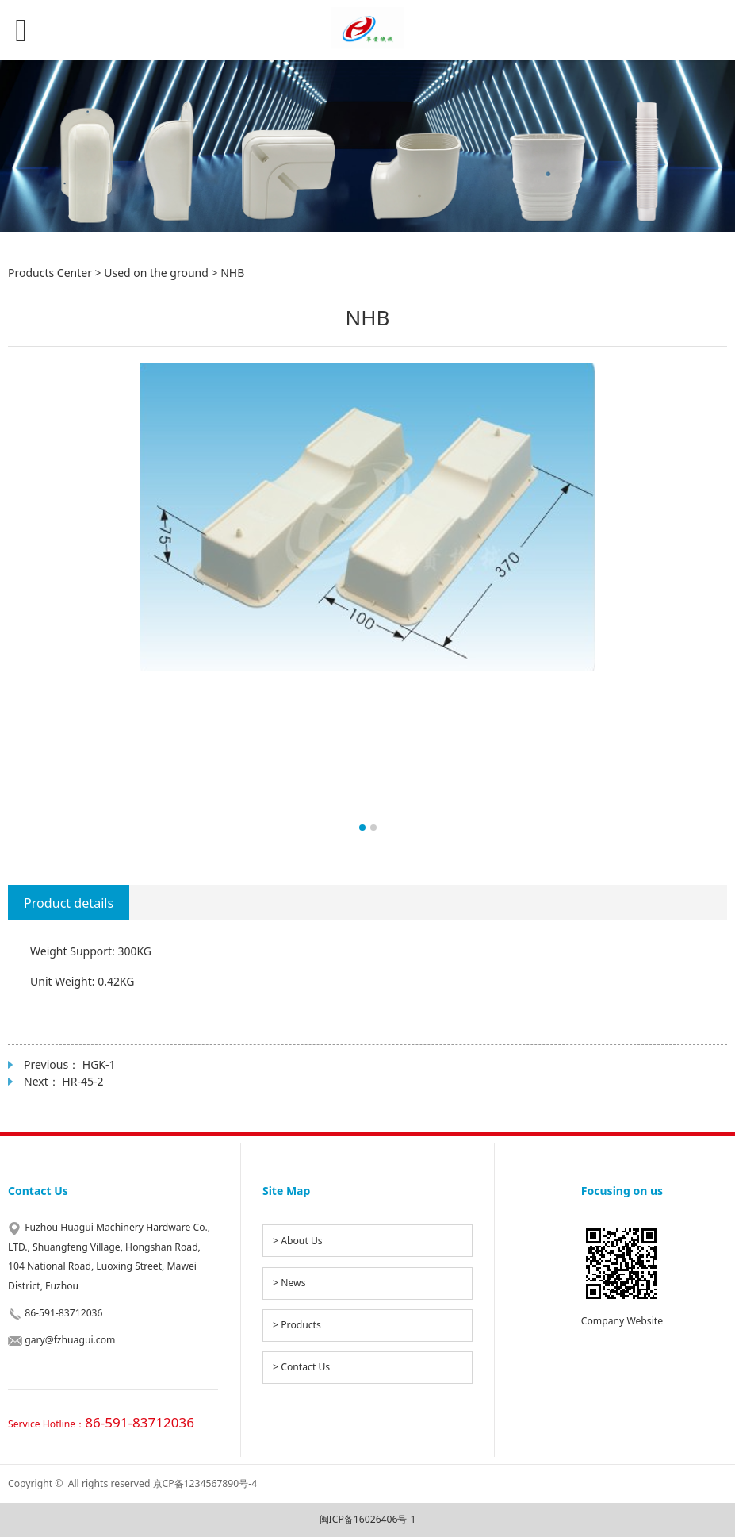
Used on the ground (156, 272)
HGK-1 (99, 1064)
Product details (68, 903)
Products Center (50, 272)
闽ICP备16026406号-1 (368, 1519)
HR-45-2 (82, 1081)
